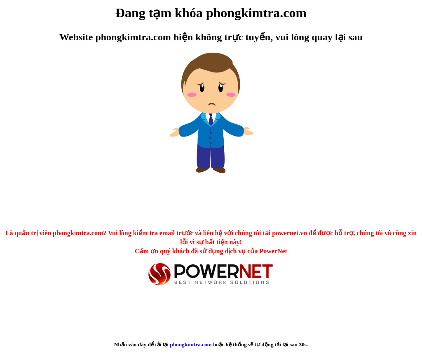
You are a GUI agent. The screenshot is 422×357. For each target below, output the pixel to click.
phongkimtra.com (190, 344)
